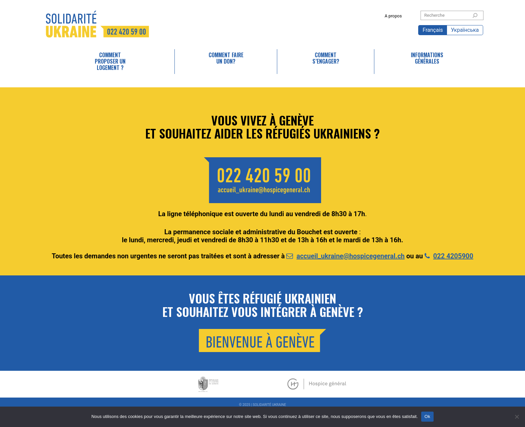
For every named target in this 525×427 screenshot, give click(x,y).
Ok (427, 416)
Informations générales (427, 58)
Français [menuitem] (433, 30)
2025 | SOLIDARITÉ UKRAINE (264, 405)
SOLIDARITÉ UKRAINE (97, 24)
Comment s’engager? (325, 58)
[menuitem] (432, 30)
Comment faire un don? (226, 58)
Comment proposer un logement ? (110, 61)
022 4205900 (453, 256)
